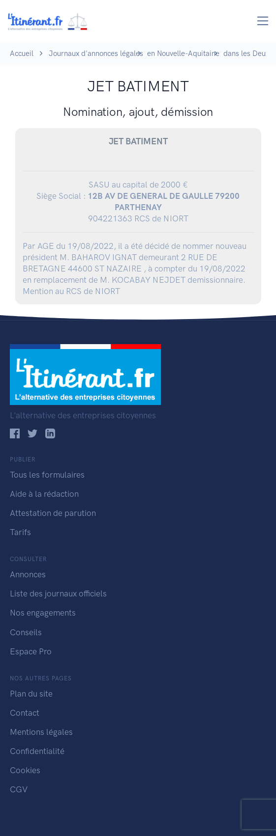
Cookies (25, 770)
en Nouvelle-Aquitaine (183, 53)
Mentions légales (41, 732)
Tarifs (20, 532)
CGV (19, 789)
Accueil (21, 53)
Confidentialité (37, 751)
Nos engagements (43, 613)
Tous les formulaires (47, 475)
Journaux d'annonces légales (96, 53)
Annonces (28, 574)
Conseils (26, 632)
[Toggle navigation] (262, 20)
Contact (24, 713)
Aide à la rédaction (44, 494)
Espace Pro (31, 651)
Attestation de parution (53, 513)
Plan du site (31, 694)
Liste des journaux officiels (58, 593)
